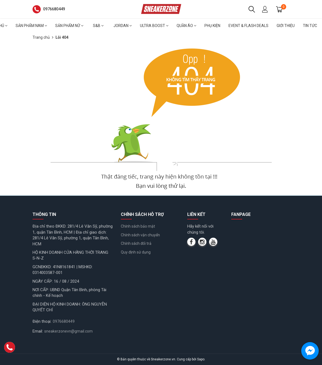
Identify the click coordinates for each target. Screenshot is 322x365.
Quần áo (186, 25)
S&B (98, 25)
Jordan (122, 25)
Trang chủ (41, 37)
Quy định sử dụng (136, 252)
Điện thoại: (42, 321)
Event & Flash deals (248, 25)
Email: (38, 331)
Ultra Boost (154, 25)
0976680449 (64, 321)
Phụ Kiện (212, 25)
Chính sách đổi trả (136, 243)
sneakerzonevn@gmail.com (68, 331)
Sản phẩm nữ (69, 25)
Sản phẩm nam (31, 25)
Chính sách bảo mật (138, 226)
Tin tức (310, 25)
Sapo (200, 359)
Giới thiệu (286, 25)
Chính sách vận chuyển (140, 235)
